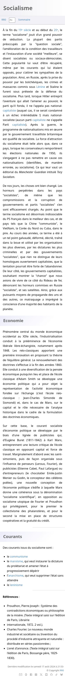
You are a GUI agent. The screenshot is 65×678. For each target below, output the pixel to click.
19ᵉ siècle (24, 30)
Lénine (40, 87)
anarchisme (15, 575)
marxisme (16, 561)
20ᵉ (56, 30)
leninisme (16, 585)
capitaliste (9, 110)
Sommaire (24, 19)
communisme (19, 556)
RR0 (4, 19)
